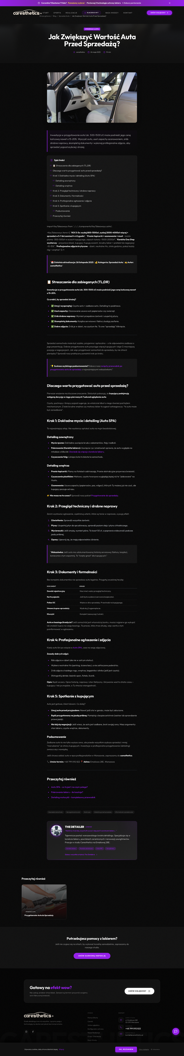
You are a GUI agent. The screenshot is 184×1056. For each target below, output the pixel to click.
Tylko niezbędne (144, 1049)
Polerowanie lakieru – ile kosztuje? (67, 792)
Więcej (61, 1049)
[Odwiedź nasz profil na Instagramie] (26, 1031)
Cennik (90, 1022)
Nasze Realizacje (94, 1033)
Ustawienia (155, 1049)
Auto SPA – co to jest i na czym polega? (69, 787)
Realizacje (71, 13)
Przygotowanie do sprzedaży (104, 495)
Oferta (57, 13)
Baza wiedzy (112, 13)
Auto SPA (77, 647)
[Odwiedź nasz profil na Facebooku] (33, 1031)
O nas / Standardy (94, 1037)
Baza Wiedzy (92, 1040)
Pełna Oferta (93, 1018)
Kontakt (127, 13)
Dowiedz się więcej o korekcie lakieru (86, 451)
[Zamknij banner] (169, 3)
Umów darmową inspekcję (92, 956)
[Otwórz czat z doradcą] (175, 1031)
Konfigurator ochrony (96, 1029)
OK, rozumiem (126, 1049)
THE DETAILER (74, 827)
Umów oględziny (94, 1025)
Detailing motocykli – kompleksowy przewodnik (73, 797)
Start (46, 13)
